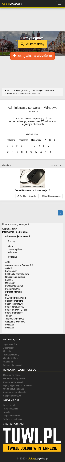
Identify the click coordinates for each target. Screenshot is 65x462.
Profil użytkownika (27, 196)
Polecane (11, 140)
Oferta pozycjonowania (13, 389)
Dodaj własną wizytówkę (32, 56)
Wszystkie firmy (9, 229)
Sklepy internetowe (14, 304)
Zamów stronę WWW (13, 382)
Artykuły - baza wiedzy (13, 365)
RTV (7, 295)
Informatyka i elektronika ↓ (15, 232)
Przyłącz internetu (13, 292)
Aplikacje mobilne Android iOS (19, 265)
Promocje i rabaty (11, 355)
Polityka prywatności (12, 419)
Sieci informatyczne (14, 301)
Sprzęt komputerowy (14, 307)
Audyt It (8, 268)
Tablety (8, 316)
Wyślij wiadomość (51, 196)
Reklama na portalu (12, 375)
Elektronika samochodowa (17, 274)
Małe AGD (10, 283)
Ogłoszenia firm (10, 344)
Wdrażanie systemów (15, 322)
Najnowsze (36, 140)
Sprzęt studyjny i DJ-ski (16, 310)
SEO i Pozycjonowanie (15, 298)
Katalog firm (8, 362)
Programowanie (12, 289)
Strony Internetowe (14, 313)
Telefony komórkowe (14, 319)
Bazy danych (11, 271)
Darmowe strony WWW (14, 378)
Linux (10, 246)
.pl (12, 3)
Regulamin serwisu (11, 415)
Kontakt (6, 412)
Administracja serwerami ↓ (18, 236)
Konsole (9, 280)
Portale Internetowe (14, 286)
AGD (7, 262)
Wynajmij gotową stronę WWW (17, 385)
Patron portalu (9, 405)
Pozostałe (12, 257)
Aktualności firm (10, 358)
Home (7, 90)
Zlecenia (7, 351)
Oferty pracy (8, 348)
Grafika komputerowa (15, 277)
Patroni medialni (10, 409)
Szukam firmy (32, 44)
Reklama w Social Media (14, 392)
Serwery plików (15, 249)
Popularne (23, 140)
